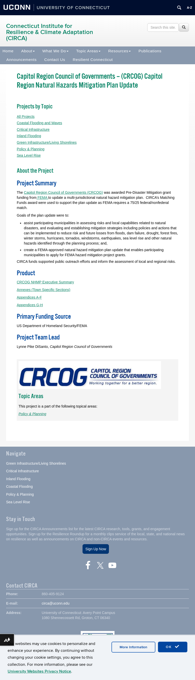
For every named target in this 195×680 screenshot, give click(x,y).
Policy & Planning (30, 149)
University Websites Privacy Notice (39, 671)
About (28, 51)
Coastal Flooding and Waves (39, 123)
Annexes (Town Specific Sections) (43, 290)
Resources (119, 51)
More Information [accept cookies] (133, 647)
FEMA (42, 198)
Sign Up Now (95, 549)
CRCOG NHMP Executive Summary (45, 282)
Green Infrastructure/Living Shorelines (47, 142)
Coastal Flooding (19, 486)
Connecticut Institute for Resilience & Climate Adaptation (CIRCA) (49, 32)
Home (8, 51)
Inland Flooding (29, 136)
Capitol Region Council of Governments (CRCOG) (63, 192)
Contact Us (54, 59)
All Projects (26, 117)
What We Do (55, 51)
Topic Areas (88, 51)
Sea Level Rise (29, 155)
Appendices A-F (29, 297)
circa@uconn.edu (55, 603)
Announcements (21, 59)
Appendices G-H (30, 305)
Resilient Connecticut (93, 59)
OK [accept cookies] (173, 646)
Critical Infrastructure (33, 129)
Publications (149, 51)
